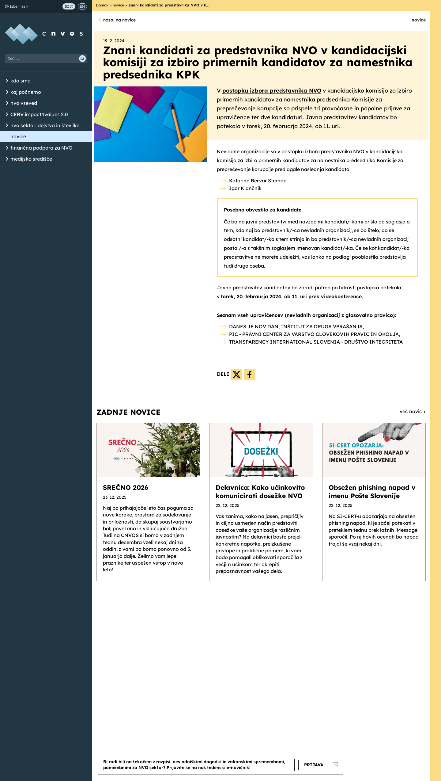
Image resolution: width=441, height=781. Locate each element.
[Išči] (82, 58)
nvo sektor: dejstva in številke (44, 125)
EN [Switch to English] (82, 6)
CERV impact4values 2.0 (39, 114)
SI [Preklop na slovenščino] (69, 6)
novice (18, 136)
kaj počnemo (25, 92)
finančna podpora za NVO (41, 148)
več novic (411, 411)
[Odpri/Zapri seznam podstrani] (7, 81)
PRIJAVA (313, 765)
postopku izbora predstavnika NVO (271, 90)
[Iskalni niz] (46, 58)
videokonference (341, 296)
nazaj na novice (119, 20)
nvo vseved (23, 103)
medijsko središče (31, 159)
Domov (102, 5)
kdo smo (20, 81)
